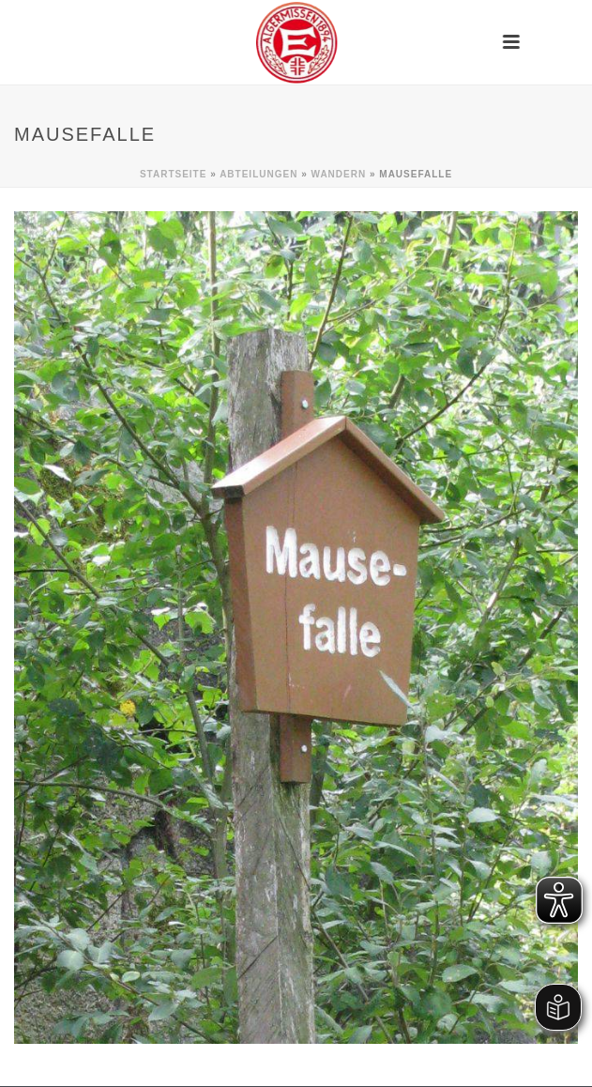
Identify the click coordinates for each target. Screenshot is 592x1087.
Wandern (339, 174)
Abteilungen (258, 174)
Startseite (173, 174)
